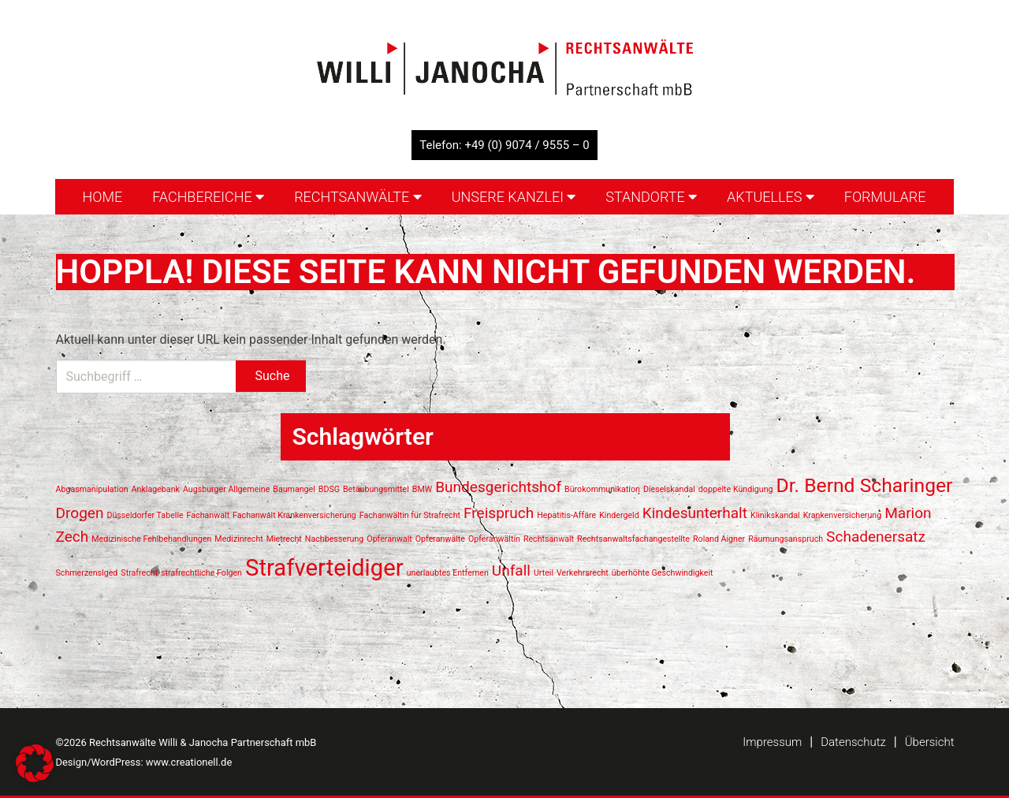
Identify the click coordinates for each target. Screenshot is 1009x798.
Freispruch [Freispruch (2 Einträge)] (499, 513)
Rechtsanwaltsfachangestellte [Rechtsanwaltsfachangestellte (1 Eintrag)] (633, 539)
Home (102, 196)
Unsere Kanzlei (514, 196)
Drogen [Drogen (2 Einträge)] (80, 513)
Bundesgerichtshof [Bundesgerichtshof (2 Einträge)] (498, 487)
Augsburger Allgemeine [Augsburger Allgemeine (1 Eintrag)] (226, 489)
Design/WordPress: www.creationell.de (144, 762)
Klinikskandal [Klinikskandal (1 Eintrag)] (775, 515)
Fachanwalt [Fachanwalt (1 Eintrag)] (208, 515)
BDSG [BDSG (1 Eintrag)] (329, 489)
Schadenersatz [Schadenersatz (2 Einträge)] (875, 537)
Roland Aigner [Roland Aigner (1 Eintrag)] (719, 539)
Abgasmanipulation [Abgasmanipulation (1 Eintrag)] (92, 489)
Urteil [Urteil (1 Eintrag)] (543, 573)
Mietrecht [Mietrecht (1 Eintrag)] (284, 539)
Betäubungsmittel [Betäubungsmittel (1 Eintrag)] (376, 489)
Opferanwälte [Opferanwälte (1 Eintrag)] (440, 539)
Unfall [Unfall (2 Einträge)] (511, 570)
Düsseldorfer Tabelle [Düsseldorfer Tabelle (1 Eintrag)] (144, 515)
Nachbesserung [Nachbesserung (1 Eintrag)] (334, 539)
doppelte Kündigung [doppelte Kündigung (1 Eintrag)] (735, 489)
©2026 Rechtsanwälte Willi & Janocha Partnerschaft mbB (186, 742)
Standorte (651, 196)
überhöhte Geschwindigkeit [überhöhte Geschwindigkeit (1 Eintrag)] (662, 573)
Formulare (885, 196)
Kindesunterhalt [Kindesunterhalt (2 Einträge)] (694, 513)
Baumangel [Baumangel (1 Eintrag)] (294, 489)
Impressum (772, 742)
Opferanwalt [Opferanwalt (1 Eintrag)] (389, 539)
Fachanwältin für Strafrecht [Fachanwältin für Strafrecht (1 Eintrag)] (409, 515)
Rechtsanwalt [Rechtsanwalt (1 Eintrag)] (548, 539)
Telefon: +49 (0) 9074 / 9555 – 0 (504, 145)
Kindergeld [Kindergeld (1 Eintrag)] (619, 515)
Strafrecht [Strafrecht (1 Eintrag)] (139, 573)
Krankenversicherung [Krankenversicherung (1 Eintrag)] (842, 515)
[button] (34, 763)
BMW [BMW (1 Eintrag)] (422, 489)
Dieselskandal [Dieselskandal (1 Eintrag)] (669, 489)
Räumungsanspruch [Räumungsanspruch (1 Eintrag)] (785, 539)
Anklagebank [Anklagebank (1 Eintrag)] (156, 489)
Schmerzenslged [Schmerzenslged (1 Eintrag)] (87, 573)
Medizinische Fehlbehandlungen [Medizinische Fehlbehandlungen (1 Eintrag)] (151, 539)
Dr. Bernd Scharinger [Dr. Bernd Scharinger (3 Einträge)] (864, 485)
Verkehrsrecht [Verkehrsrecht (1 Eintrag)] (583, 573)
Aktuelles (770, 196)
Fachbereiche (208, 196)
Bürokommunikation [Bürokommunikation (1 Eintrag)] (602, 489)
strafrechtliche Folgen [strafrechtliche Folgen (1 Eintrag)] (201, 573)
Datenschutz (853, 742)
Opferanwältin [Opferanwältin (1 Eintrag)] (494, 539)
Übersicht (930, 742)
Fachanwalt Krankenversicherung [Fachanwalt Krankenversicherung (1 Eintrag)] (294, 515)
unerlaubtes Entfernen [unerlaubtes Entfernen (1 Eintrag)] (448, 573)
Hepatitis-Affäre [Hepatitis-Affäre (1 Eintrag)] (566, 515)
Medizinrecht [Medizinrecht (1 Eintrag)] (238, 539)
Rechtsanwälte (358, 196)
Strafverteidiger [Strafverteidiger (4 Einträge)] (324, 567)
